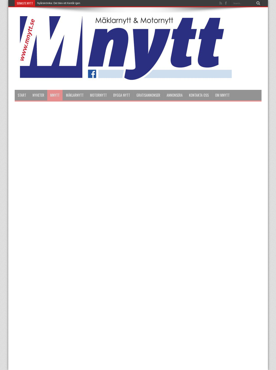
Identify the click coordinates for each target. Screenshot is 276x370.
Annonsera (175, 95)
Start (22, 95)
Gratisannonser (148, 95)
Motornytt (98, 95)
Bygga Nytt (121, 95)
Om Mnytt (222, 95)
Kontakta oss (199, 95)
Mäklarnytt (75, 95)
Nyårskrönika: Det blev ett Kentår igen (58, 3)
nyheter (38, 95)
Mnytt (55, 95)
